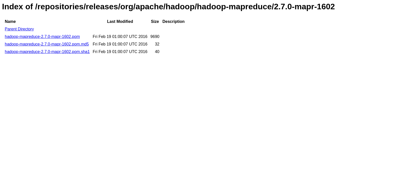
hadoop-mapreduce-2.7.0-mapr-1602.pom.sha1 (47, 52)
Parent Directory (19, 29)
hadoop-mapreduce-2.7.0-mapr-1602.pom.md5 (47, 44)
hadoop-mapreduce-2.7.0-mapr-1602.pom (42, 36)
